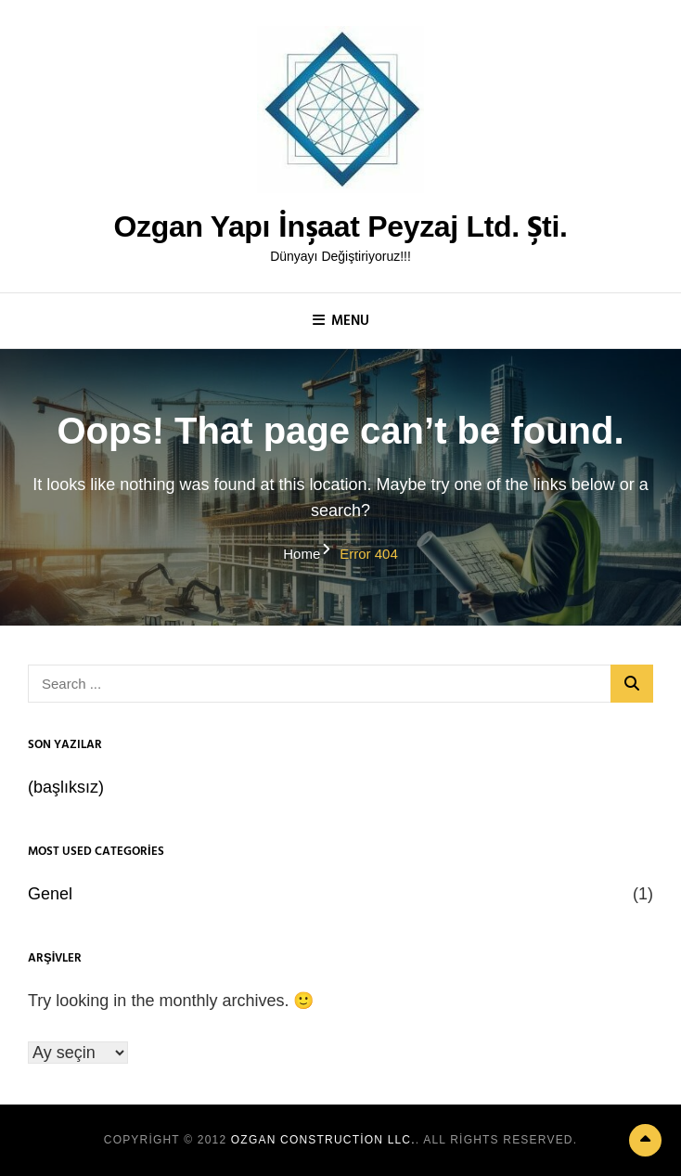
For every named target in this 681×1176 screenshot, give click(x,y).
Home (301, 554)
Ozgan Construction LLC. (323, 1139)
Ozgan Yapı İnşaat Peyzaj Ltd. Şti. (340, 226)
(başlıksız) (66, 787)
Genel (50, 894)
